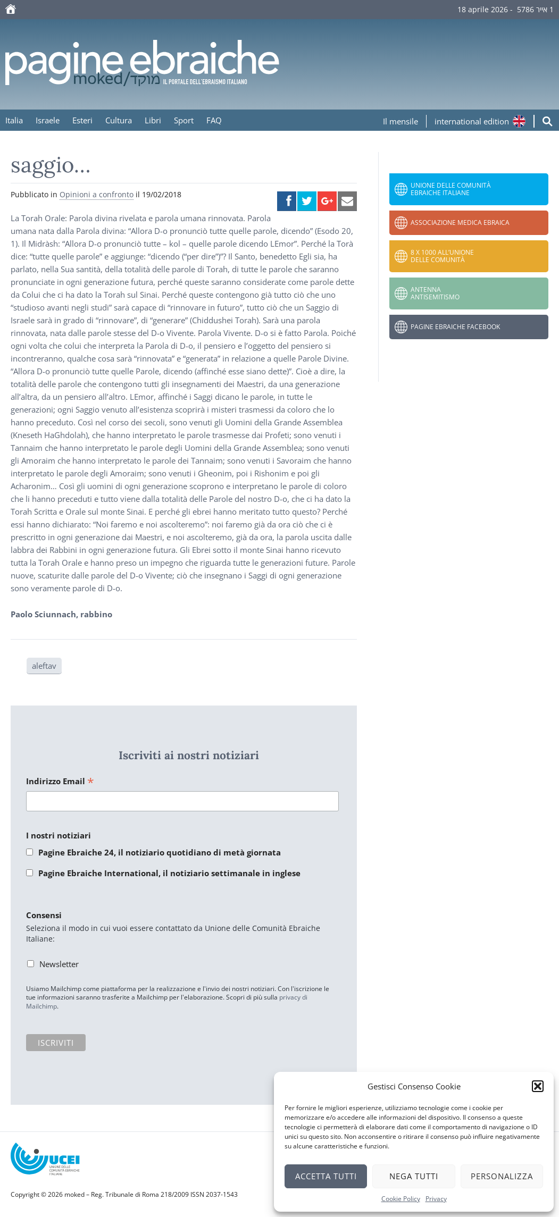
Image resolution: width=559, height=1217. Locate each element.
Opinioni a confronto (97, 194)
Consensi (44, 915)
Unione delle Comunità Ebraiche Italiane (451, 189)
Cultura (118, 120)
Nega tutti (413, 1176)
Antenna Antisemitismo (435, 293)
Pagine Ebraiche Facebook (455, 326)
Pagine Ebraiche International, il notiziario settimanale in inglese (169, 873)
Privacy (436, 1198)
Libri (153, 120)
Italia (14, 120)
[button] (537, 1086)
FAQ (214, 120)
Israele (48, 120)
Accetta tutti (326, 1176)
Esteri (82, 120)
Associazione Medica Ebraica (460, 222)
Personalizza (502, 1176)
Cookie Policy (400, 1198)
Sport (184, 120)
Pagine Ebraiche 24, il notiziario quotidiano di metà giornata (159, 852)
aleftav (44, 665)
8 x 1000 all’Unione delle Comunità (442, 256)
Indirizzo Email (60, 782)
